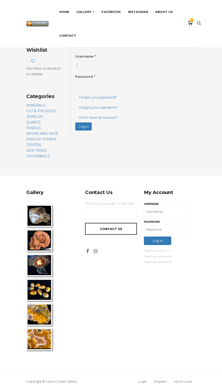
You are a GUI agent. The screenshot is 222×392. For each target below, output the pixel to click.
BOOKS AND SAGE (42, 133)
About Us (164, 12)
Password (85, 77)
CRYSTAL (34, 145)
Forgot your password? (98, 97)
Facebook (111, 12)
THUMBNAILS (38, 156)
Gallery (83, 12)
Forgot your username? (98, 107)
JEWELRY (34, 117)
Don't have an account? (98, 117)
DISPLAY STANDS (41, 139)
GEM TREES (36, 150)
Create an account (157, 250)
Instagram (138, 12)
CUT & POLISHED (41, 111)
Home (64, 12)
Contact (67, 35)
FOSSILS (33, 128)
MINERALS (35, 105)
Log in (83, 126)
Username (85, 56)
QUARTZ (33, 122)
